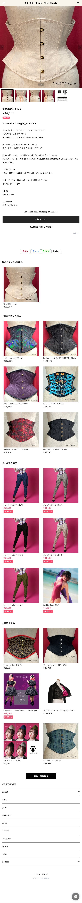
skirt (4, 800)
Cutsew (5, 831)
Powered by (41, 878)
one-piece (7, 838)
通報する (76, 233)
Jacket (5, 846)
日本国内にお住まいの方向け (41, 227)
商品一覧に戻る (41, 776)
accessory (6, 815)
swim (4, 823)
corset (5, 792)
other (4, 854)
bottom (5, 862)
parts (4, 807)
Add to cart (41, 219)
